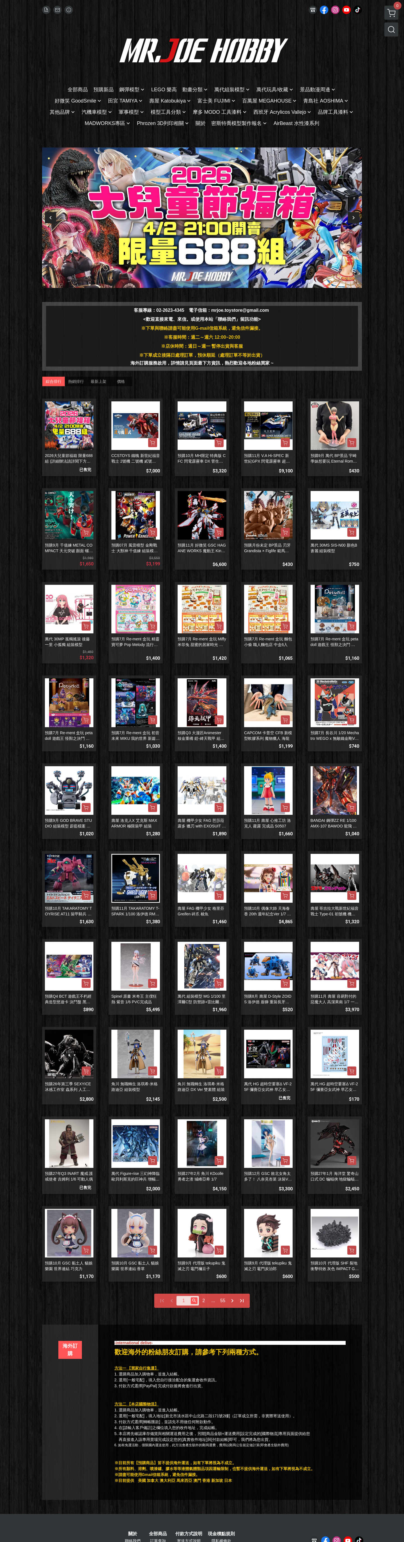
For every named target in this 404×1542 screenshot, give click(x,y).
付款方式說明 (188, 1534)
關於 (132, 1534)
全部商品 (158, 1534)
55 (222, 1300)
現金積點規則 (221, 1534)
